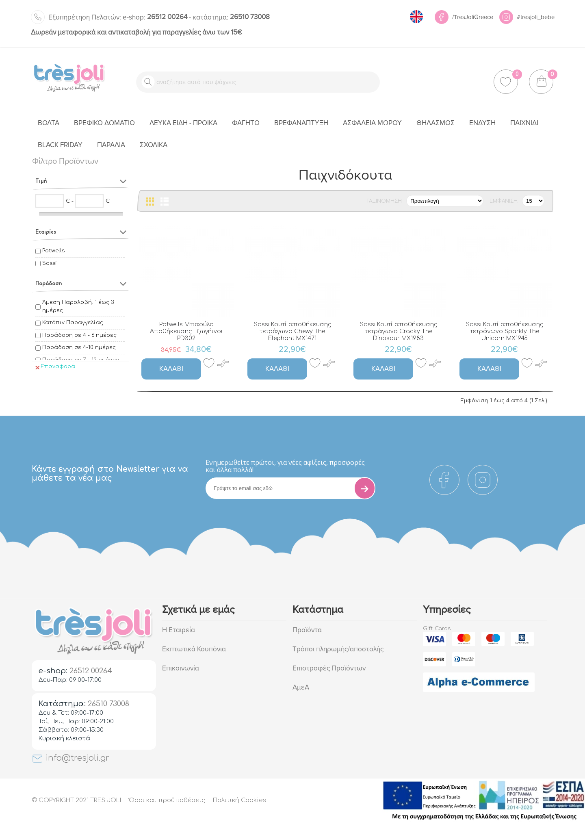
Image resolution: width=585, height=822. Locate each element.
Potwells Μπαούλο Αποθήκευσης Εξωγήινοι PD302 (186, 331)
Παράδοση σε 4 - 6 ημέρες (79, 335)
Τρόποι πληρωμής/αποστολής (338, 649)
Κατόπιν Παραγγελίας (72, 322)
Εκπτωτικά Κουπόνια (194, 649)
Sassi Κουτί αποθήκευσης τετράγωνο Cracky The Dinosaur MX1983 (398, 331)
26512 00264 (155, 17)
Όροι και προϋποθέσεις (167, 800)
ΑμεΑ (300, 687)
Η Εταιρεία (178, 630)
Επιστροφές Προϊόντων (329, 668)
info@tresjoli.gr (70, 758)
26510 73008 (231, 17)
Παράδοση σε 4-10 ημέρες (79, 347)
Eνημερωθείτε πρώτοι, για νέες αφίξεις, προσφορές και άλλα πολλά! (285, 466)
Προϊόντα (307, 630)
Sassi (49, 263)
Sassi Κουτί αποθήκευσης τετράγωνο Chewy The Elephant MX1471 (292, 331)
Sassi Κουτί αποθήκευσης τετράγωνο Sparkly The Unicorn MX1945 (504, 331)
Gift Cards (437, 628)
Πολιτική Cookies (239, 800)
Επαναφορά (55, 366)
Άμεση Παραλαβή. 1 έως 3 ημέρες (78, 306)
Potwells (53, 251)
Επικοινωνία (180, 668)
